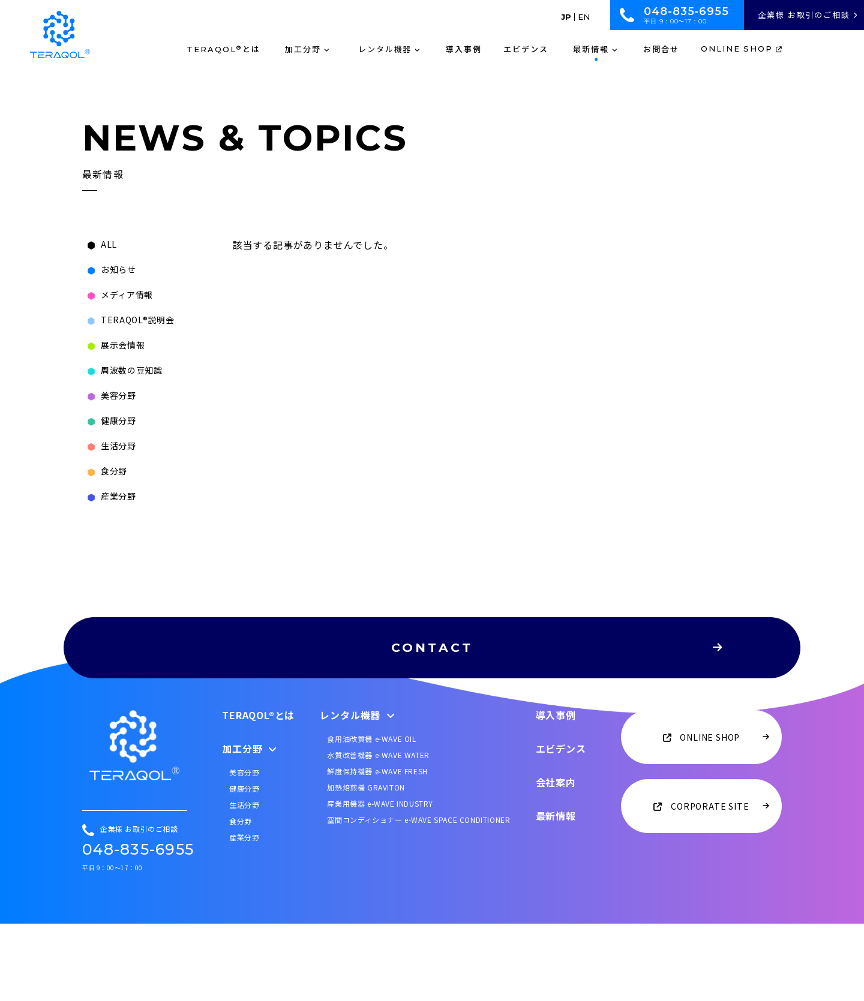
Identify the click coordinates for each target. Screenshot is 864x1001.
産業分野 (244, 914)
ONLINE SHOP (742, 49)
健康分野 (244, 865)
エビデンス (525, 49)
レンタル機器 (357, 791)
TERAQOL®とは (258, 791)
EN (584, 17)
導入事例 (464, 49)
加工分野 (249, 825)
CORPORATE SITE (709, 883)
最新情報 (556, 892)
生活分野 (244, 881)
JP (566, 17)
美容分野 (244, 849)
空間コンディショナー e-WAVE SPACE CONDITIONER (418, 896)
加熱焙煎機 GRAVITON (365, 864)
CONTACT (477, 660)
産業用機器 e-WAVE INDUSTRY (380, 880)
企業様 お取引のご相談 (808, 14)
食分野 (240, 897)
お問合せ (661, 49)
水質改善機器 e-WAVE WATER (378, 831)
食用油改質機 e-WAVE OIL (371, 815)
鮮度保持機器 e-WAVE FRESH (377, 848)
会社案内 (556, 859)
